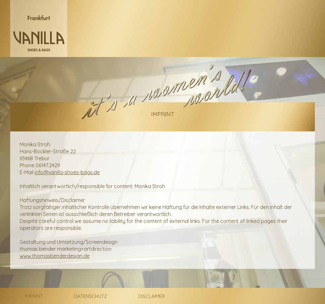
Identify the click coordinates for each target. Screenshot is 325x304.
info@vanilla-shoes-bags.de (67, 172)
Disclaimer (151, 296)
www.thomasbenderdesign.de (55, 256)
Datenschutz (90, 296)
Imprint (34, 296)
